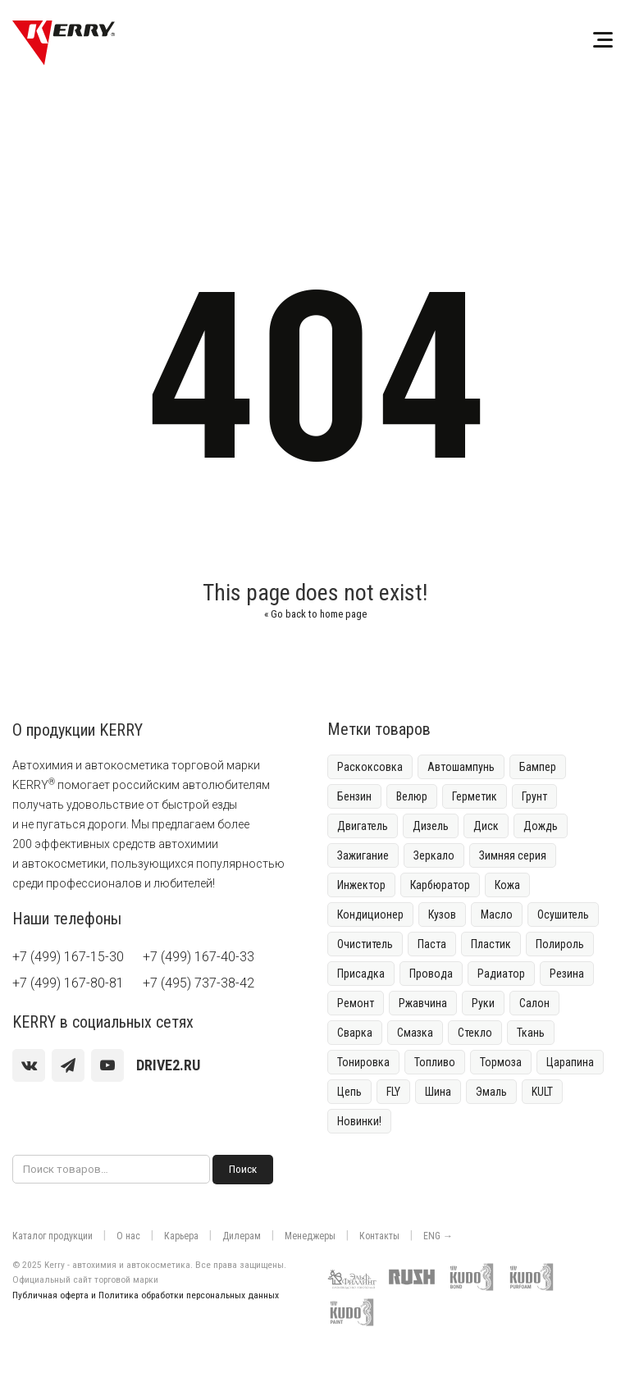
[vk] (28, 1065)
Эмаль (491, 1091)
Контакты (379, 1236)
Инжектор (361, 885)
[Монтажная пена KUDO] (535, 1273)
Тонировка (363, 1062)
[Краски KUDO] (356, 1309)
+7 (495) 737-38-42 (198, 983)
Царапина (570, 1062)
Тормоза (501, 1062)
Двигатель (362, 825)
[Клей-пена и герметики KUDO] (475, 1273)
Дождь (540, 825)
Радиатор (501, 973)
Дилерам (241, 1236)
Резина (567, 973)
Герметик (474, 796)
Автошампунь (461, 766)
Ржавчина (423, 1003)
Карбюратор (440, 885)
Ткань (531, 1032)
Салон (534, 1003)
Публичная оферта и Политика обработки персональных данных (145, 1295)
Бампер (537, 766)
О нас (128, 1236)
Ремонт (355, 1003)
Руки (483, 1003)
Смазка (415, 1032)
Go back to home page (315, 614)
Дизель (431, 825)
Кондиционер (370, 914)
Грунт (534, 796)
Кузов (442, 914)
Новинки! (359, 1121)
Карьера (181, 1236)
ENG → (438, 1236)
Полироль (560, 944)
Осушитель (563, 914)
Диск (486, 825)
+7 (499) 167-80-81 (68, 983)
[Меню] (603, 42)
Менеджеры (310, 1236)
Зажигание (363, 855)
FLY (393, 1091)
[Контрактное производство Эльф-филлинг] (356, 1273)
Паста (432, 944)
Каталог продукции (52, 1236)
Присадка (361, 973)
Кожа (507, 885)
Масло (497, 914)
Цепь (349, 1091)
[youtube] (107, 1065)
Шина (438, 1091)
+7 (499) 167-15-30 (68, 957)
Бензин (354, 796)
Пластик (491, 944)
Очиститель (365, 944)
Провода (431, 973)
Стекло (475, 1032)
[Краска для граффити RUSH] (416, 1273)
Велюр (411, 796)
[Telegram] (68, 1065)
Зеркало (433, 855)
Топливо (434, 1062)
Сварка (354, 1032)
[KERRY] (63, 42)
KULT (542, 1091)
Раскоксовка (370, 766)
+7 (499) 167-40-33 (198, 957)
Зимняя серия (512, 855)
